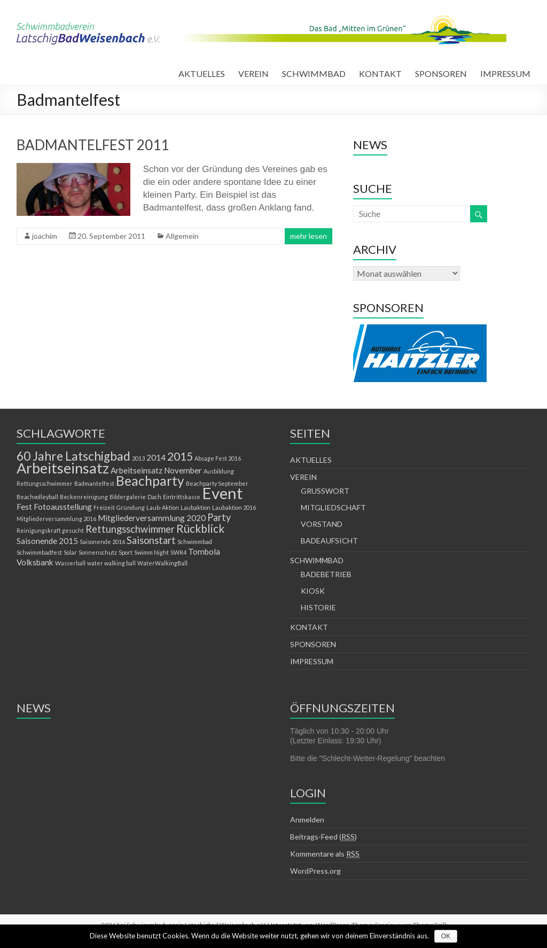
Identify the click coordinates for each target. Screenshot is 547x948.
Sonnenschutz (98, 552)
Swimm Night (151, 552)
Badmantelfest (94, 483)
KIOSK (313, 590)
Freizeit (104, 507)
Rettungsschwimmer (130, 529)
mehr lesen (308, 235)
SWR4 (178, 552)
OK (445, 936)
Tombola (204, 551)
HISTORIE (318, 607)
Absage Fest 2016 (217, 458)
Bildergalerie (128, 496)
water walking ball (111, 563)
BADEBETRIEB (326, 574)
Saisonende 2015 (47, 541)
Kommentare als (325, 854)
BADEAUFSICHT (329, 540)
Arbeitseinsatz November (156, 470)
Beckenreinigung (84, 496)
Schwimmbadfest (39, 552)
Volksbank (35, 562)
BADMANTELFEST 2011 (93, 144)
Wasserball (70, 563)
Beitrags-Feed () (323, 837)
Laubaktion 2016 (234, 507)
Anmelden (307, 819)
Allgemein (182, 235)
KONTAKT (380, 73)
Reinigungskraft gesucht (50, 530)
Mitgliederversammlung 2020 (152, 518)
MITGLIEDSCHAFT (333, 507)
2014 (156, 457)
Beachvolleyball (37, 496)
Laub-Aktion (162, 507)
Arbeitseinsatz (63, 468)
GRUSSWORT (325, 490)
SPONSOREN (441, 73)
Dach (154, 496)
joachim (44, 235)
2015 (180, 456)
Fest (24, 506)
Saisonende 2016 (102, 541)
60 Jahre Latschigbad (73, 456)
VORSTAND (321, 524)
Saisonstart (151, 540)
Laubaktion (195, 507)
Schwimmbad (194, 541)
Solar (70, 552)
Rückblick (200, 528)
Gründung (130, 507)
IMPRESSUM (505, 73)
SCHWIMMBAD (314, 73)
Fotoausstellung (63, 506)
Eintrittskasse (181, 496)
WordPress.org (315, 870)
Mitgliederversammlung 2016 (56, 518)
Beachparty (150, 480)
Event (222, 493)
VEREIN (253, 73)
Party (219, 517)
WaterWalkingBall (162, 563)
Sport (125, 552)
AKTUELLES (201, 73)
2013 (138, 458)
